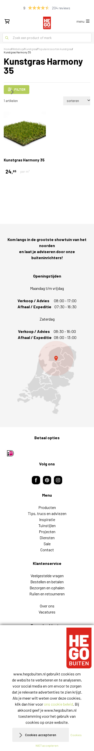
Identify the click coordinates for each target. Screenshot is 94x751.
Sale (47, 543)
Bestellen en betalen (47, 581)
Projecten (47, 531)
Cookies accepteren (40, 735)
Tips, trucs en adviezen (47, 513)
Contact (47, 549)
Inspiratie (47, 519)
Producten (47, 507)
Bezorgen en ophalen (47, 587)
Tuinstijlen (47, 525)
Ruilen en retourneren (47, 593)
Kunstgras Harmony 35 (24, 160)
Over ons (47, 605)
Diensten (47, 537)
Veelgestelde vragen (47, 575)
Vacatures (47, 611)
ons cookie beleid (58, 704)
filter (16, 89)
